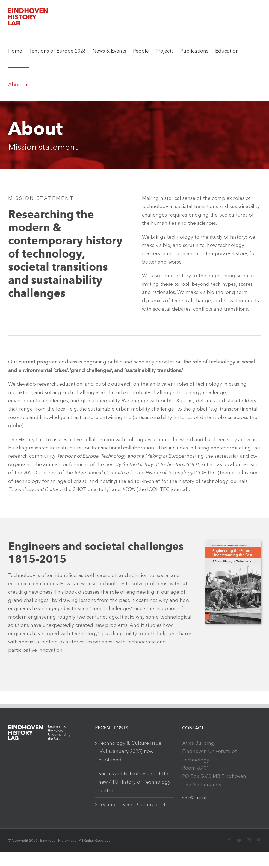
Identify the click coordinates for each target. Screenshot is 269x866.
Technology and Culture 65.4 (131, 804)
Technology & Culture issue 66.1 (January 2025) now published (129, 751)
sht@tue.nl (194, 798)
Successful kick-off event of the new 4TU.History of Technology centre (134, 782)
